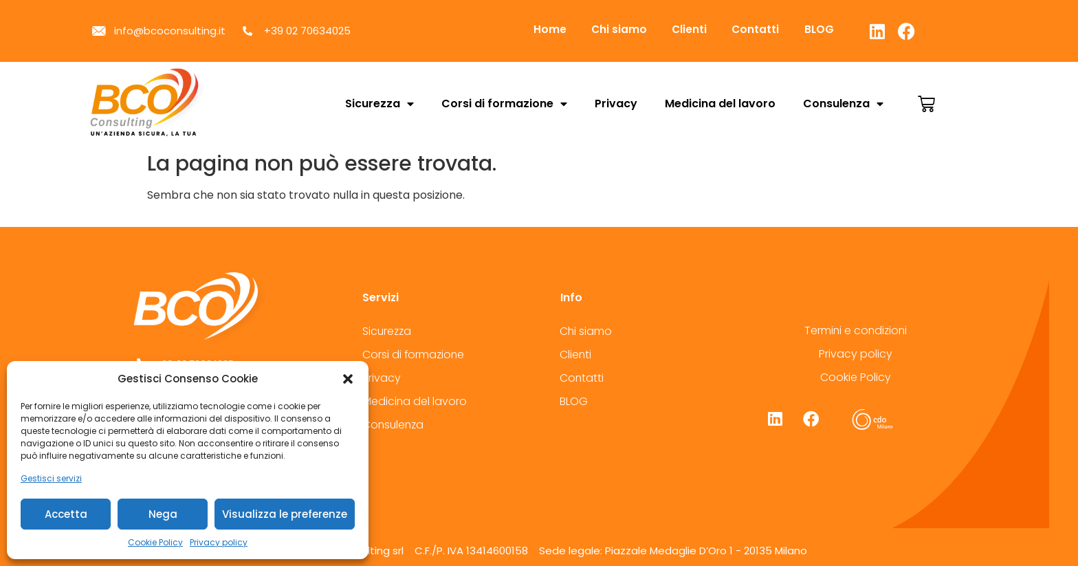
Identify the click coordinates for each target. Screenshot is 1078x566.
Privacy (616, 103)
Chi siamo (623, 29)
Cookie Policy (155, 542)
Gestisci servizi (51, 478)
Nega (162, 514)
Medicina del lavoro (720, 103)
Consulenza (843, 103)
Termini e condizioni (855, 330)
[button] (348, 379)
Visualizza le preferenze (284, 514)
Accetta (66, 514)
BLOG (833, 29)
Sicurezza (379, 103)
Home (551, 29)
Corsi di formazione (504, 103)
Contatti (766, 29)
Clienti (697, 29)
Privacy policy (219, 542)
